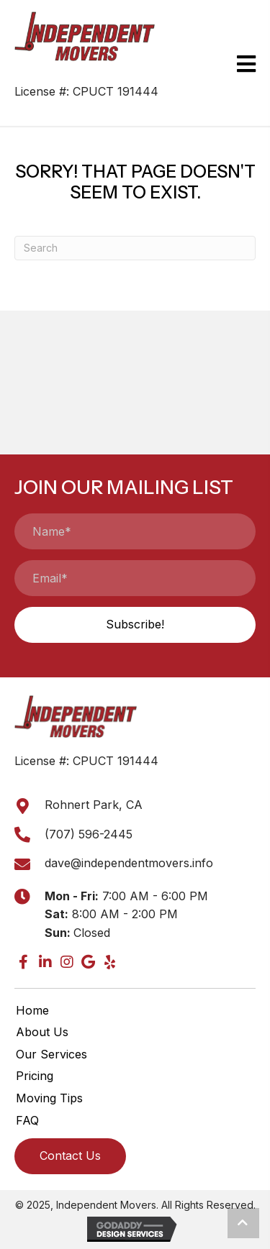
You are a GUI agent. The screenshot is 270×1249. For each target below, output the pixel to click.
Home (32, 1010)
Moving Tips (49, 1098)
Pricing (34, 1076)
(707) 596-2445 (88, 834)
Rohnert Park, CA (94, 804)
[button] (135, 625)
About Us (42, 1032)
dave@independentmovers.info (129, 863)
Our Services (51, 1054)
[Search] (135, 248)
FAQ (27, 1120)
